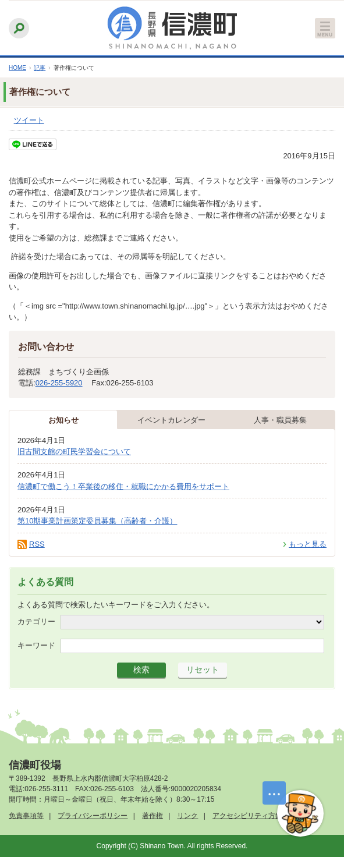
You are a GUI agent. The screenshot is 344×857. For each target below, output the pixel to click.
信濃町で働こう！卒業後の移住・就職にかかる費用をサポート (123, 486)
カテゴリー (36, 621)
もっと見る (308, 544)
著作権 (152, 816)
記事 (39, 68)
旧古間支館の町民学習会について (74, 451)
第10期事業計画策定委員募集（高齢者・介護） (97, 520)
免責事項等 (26, 816)
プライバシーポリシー (92, 816)
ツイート (29, 120)
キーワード (36, 645)
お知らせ (63, 420)
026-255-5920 (59, 382)
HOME (17, 68)
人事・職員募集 (280, 420)
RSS (37, 544)
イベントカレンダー (171, 420)
